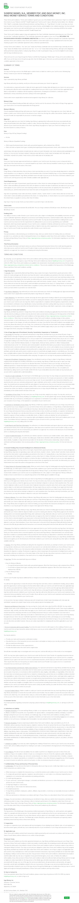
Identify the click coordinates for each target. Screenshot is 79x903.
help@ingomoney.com (58, 261)
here (26, 898)
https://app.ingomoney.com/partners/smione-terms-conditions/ (22, 265)
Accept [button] (67, 897)
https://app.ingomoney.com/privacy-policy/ (40, 238)
